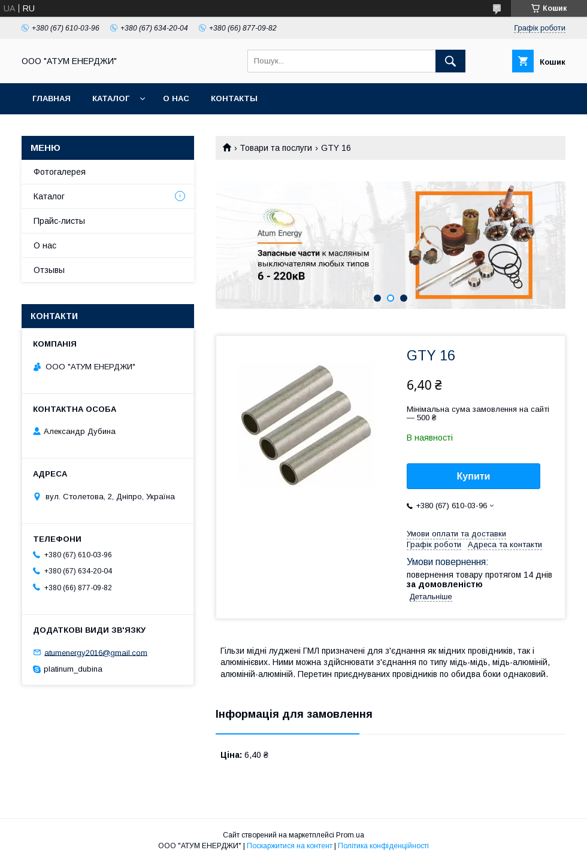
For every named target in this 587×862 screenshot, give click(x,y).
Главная (51, 98)
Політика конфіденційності (383, 846)
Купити (474, 476)
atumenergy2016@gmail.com (95, 652)
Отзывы (49, 270)
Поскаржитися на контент (289, 846)
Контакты (234, 98)
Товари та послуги (276, 148)
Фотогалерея (60, 172)
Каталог (110, 98)
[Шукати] (450, 61)
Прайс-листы (59, 221)
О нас (176, 98)
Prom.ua (350, 835)
